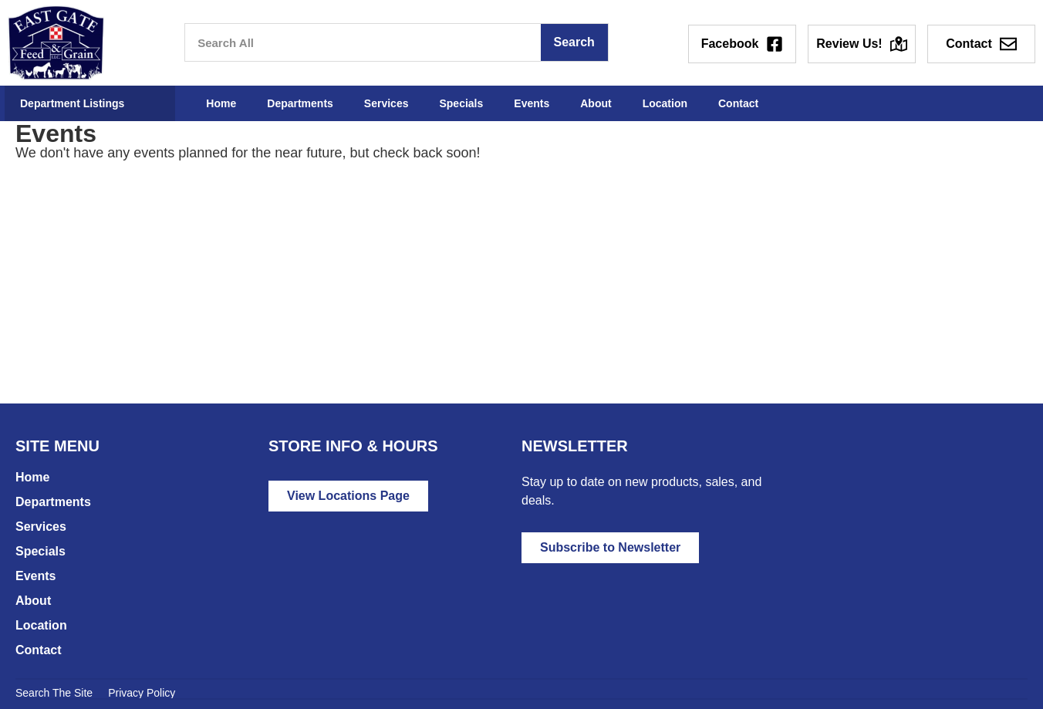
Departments (300, 103)
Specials (461, 103)
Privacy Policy (141, 693)
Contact (738, 103)
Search (573, 42)
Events (531, 103)
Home (221, 103)
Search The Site (54, 693)
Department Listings (72, 103)
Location (665, 103)
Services (386, 103)
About (595, 103)
